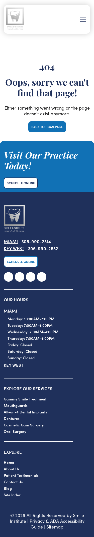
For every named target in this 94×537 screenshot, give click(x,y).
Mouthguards (16, 405)
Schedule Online (21, 182)
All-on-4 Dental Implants (25, 411)
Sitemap (54, 527)
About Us (12, 468)
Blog (8, 488)
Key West (14, 248)
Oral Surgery (15, 431)
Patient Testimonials (21, 475)
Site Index (12, 494)
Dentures (12, 418)
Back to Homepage (47, 126)
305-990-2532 (43, 248)
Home (9, 462)
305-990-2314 (36, 241)
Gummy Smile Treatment (25, 398)
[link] (8, 277)
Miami (11, 241)
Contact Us (13, 481)
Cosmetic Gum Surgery (24, 424)
